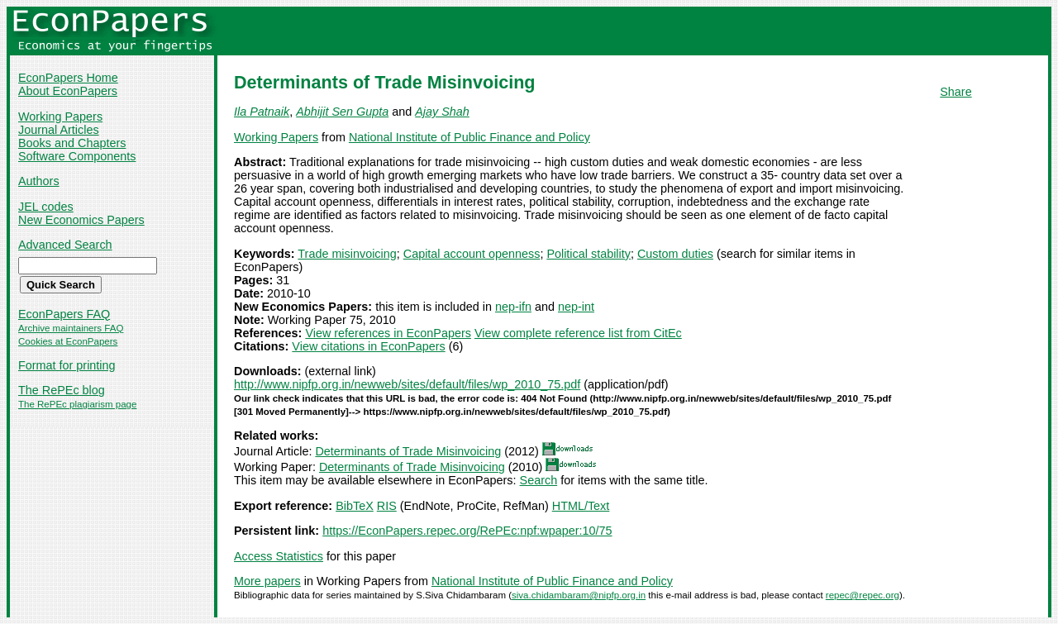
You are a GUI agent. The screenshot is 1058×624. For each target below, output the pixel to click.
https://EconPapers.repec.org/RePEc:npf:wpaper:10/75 (467, 530)
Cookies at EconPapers (67, 341)
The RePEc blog (61, 390)
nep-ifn (513, 306)
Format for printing (67, 365)
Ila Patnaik (261, 111)
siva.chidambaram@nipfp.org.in (579, 595)
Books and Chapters (72, 143)
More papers (267, 581)
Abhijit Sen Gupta (342, 111)
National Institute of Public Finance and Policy (469, 137)
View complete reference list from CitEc (578, 333)
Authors (39, 181)
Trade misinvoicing (347, 253)
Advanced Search (65, 244)
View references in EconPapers (388, 333)
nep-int (576, 306)
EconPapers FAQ (64, 314)
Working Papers (60, 116)
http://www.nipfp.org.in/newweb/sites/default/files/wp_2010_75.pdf (407, 384)
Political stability (588, 253)
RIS (387, 505)
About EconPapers (67, 91)
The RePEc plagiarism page (77, 404)
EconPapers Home (68, 77)
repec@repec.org (862, 595)
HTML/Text (581, 505)
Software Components (77, 156)
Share (955, 91)
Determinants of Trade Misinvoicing (408, 451)
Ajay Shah (442, 111)
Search (539, 480)
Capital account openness (472, 253)
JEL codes (46, 206)
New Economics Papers (81, 219)
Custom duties (675, 253)
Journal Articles (58, 129)
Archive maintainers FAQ (70, 328)
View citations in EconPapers (368, 346)
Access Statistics (278, 556)
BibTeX (355, 505)
